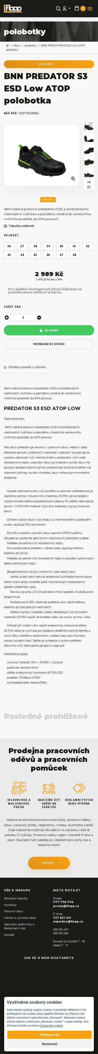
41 (74, 246)
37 (22, 246)
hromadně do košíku (49, 344)
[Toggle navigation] (90, 9)
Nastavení (49, 1044)
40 (61, 246)
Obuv (17, 45)
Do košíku (49, 330)
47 (61, 255)
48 (74, 255)
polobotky (30, 45)
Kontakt (9, 935)
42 (87, 246)
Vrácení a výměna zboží (20, 918)
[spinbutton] (23, 317)
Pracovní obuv (13, 911)
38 (35, 246)
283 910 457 (60, 929)
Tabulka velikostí (19, 226)
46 (48, 255)
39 (48, 246)
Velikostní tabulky (16, 898)
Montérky (10, 905)
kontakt (48, 862)
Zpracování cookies (51, 1025)
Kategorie (46, 64)
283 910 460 (60, 933)
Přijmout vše (49, 1035)
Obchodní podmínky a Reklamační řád (19, 926)
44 (22, 255)
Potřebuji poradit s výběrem (25, 367)
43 (9, 255)
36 (9, 246)
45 (35, 255)
